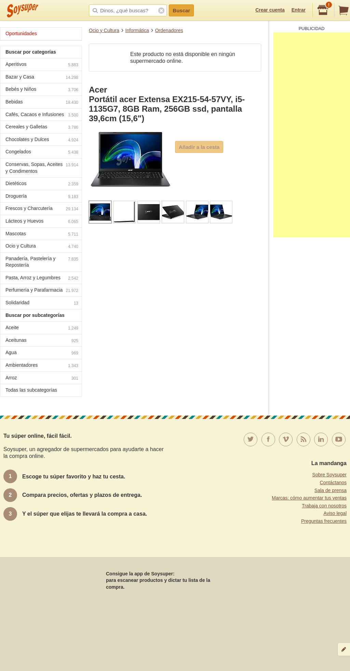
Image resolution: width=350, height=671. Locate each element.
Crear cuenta (270, 10)
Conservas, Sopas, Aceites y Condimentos (41, 168)
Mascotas (41, 234)
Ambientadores (41, 365)
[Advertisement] (311, 134)
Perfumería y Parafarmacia (41, 290)
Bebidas (41, 102)
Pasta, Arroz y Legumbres (41, 278)
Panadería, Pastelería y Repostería (41, 262)
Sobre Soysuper (329, 474)
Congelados (41, 152)
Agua (41, 353)
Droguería (41, 196)
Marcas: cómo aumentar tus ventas (309, 498)
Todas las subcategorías (31, 390)
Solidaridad (41, 303)
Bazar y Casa (41, 77)
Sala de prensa (330, 490)
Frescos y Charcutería (41, 209)
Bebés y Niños (41, 90)
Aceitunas (41, 341)
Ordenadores (169, 30)
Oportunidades (21, 33)
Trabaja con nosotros (324, 505)
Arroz (41, 378)
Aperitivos (41, 65)
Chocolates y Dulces (41, 140)
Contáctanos (333, 482)
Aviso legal (335, 513)
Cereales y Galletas (41, 127)
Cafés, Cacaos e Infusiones (41, 115)
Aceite (41, 328)
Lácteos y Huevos (41, 221)
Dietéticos (41, 184)
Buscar (181, 10)
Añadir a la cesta (199, 147)
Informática (137, 30)
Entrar (299, 10)
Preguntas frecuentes (324, 521)
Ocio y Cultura (104, 30)
